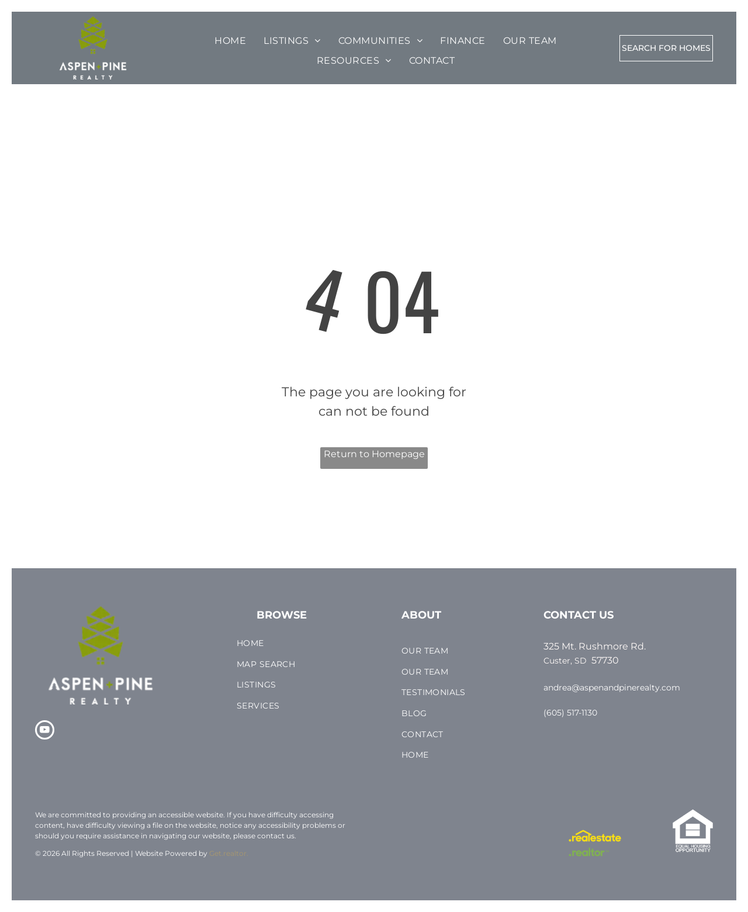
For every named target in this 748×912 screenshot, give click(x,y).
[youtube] (44, 731)
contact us (276, 835)
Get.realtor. (228, 853)
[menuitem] (230, 41)
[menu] (43, 42)
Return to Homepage (374, 454)
